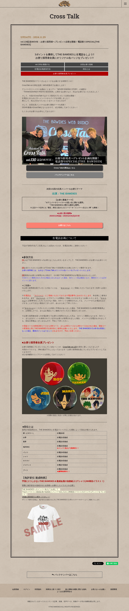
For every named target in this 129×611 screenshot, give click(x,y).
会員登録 (15, 589)
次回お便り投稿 (86, 64)
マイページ (65, 288)
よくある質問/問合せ (64, 591)
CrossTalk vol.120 (70, 347)
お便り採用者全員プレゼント (64, 74)
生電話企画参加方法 (42, 69)
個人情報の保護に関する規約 (75, 589)
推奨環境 (113, 589)
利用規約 (38, 589)
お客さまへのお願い (98, 589)
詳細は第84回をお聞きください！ (36, 497)
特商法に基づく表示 (53, 589)
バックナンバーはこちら (64, 575)
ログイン (26, 589)
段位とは (86, 69)
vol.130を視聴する (42, 64)
